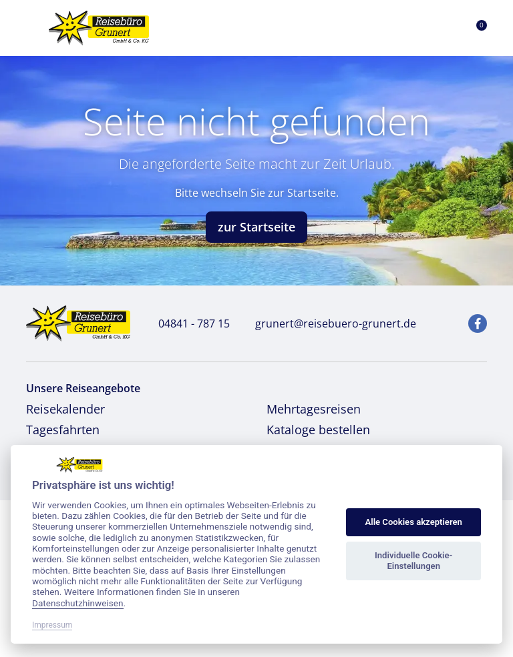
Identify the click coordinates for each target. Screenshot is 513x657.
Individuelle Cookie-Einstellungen (413, 560)
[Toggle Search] (413, 28)
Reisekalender (65, 409)
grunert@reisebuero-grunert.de (328, 323)
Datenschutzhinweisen (78, 603)
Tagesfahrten (63, 430)
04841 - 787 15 (187, 323)
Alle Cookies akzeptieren (413, 522)
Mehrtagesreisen (314, 409)
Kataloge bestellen (318, 430)
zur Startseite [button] (256, 227)
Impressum (52, 625)
